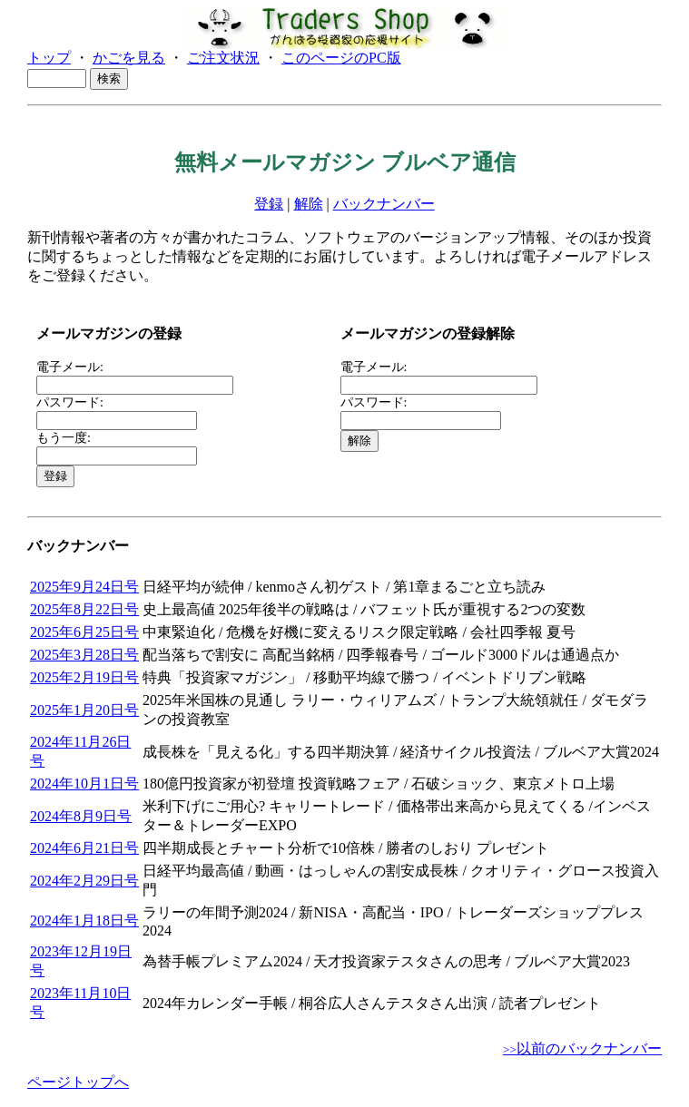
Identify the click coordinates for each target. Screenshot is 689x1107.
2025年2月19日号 (84, 677)
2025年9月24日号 (84, 586)
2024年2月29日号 (84, 880)
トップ (49, 57)
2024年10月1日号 (84, 783)
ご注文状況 (223, 57)
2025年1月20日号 (84, 710)
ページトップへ (78, 1082)
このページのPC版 (341, 57)
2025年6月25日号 (84, 632)
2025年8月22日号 (84, 609)
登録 (268, 203)
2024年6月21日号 (84, 848)
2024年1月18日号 (84, 920)
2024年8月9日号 (81, 816)
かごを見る (129, 57)
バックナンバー (384, 203)
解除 (308, 203)
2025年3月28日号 (84, 654)
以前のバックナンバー (582, 1048)
